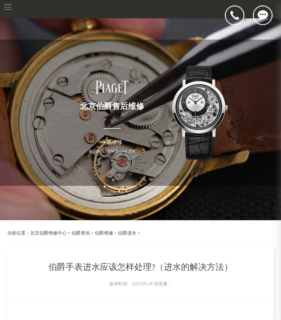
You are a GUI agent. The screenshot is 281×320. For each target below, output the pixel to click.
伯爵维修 (104, 233)
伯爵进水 (127, 233)
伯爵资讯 (81, 233)
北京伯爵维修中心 (48, 233)
